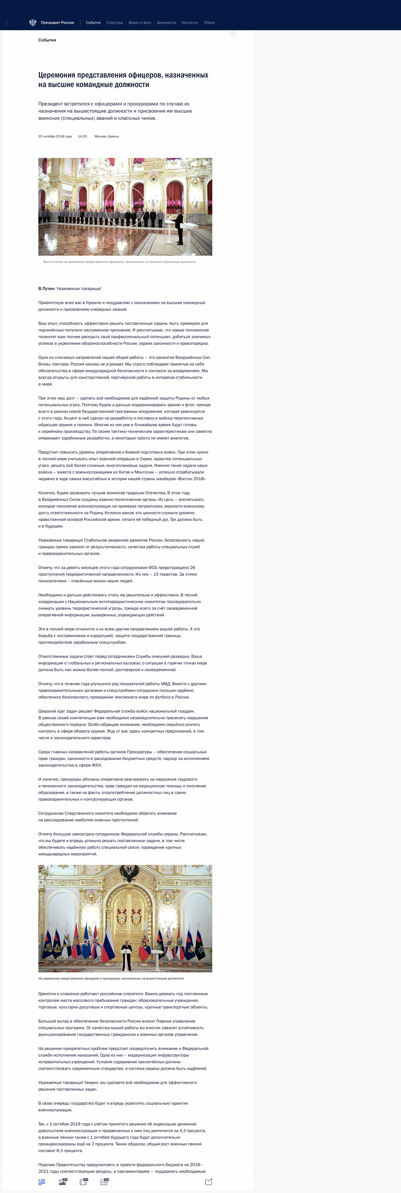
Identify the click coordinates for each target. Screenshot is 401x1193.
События (47, 40)
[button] (8, 7)
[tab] (41, 1182)
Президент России (57, 7)
